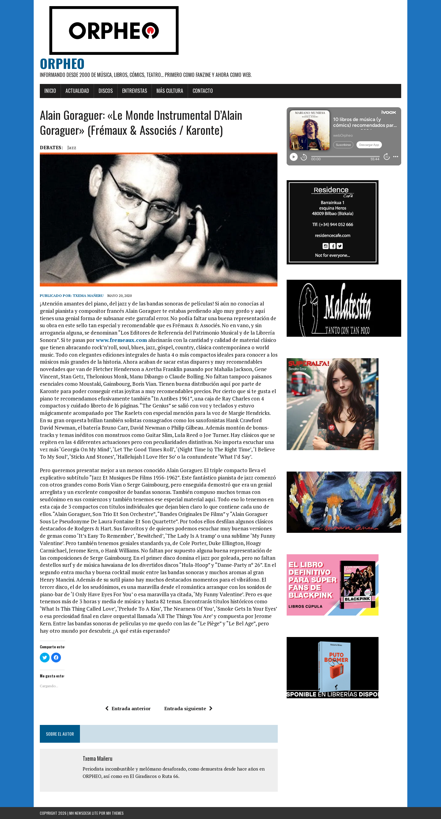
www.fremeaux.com (121, 339)
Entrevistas (134, 90)
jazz (71, 147)
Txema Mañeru (88, 295)
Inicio (50, 90)
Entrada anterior (128, 708)
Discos (106, 90)
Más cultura (169, 90)
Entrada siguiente (188, 708)
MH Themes (115, 813)
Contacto (203, 90)
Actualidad (77, 90)
